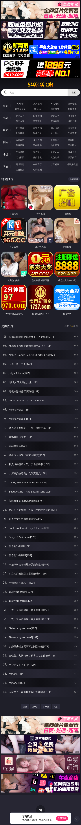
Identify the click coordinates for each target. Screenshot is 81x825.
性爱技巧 (72, 157)
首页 (25, 706)
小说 (5, 154)
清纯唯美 (37, 145)
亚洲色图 (37, 140)
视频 (5, 118)
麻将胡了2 (20, 108)
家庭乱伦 (37, 152)
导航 (5, 166)
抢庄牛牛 (72, 108)
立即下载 (62, 818)
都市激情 (20, 152)
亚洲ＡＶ (20, 115)
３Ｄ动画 (72, 115)
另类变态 (72, 133)
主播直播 (55, 120)
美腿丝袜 (20, 145)
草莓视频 (55, 164)
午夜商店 (37, 164)
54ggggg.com (40, 85)
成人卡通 (55, 127)
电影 (5, 130)
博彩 (5, 105)
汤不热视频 (72, 164)
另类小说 (37, 157)
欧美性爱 (72, 127)
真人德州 (37, 103)
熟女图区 (55, 145)
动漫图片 (72, 140)
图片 (5, 142)
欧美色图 (55, 140)
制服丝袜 (20, 133)
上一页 (35, 706)
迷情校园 (20, 157)
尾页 (56, 706)
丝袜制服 (37, 120)
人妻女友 (55, 152)
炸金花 (37, 108)
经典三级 (37, 133)
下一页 (46, 706)
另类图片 (72, 145)
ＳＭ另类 (72, 120)
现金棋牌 (55, 108)
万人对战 (55, 103)
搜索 (74, 92)
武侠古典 (72, 152)
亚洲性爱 (20, 127)
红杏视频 (20, 169)
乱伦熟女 (55, 133)
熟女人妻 (20, 120)
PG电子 (20, 103)
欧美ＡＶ (55, 115)
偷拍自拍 (37, 127)
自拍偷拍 (37, 115)
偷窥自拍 (20, 140)
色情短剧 (37, 169)
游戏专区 (72, 103)
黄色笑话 (55, 157)
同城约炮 (20, 164)
